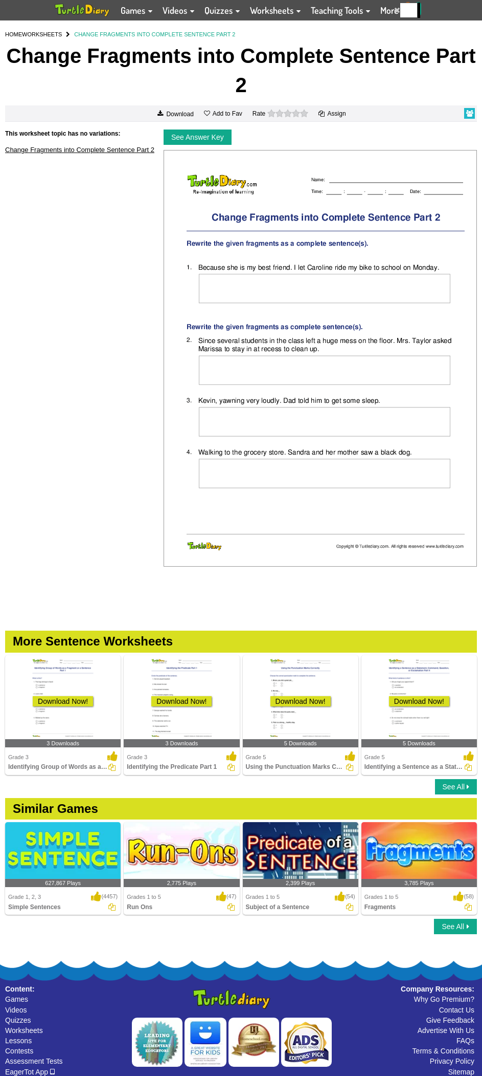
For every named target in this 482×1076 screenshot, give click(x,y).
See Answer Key (197, 137)
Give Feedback (450, 1020)
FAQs (465, 1041)
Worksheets (24, 1030)
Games (16, 999)
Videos (16, 1010)
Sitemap (461, 1072)
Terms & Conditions (443, 1051)
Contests (19, 1051)
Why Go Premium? (444, 999)
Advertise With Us (446, 1030)
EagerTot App (30, 1072)
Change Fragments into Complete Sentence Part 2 (79, 150)
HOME (13, 34)
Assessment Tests (34, 1061)
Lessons (18, 1041)
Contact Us (456, 1010)
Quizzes (18, 1020)
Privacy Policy (452, 1061)
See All (456, 787)
